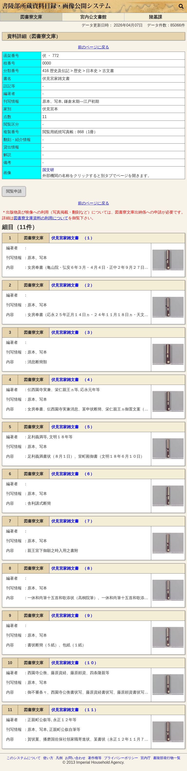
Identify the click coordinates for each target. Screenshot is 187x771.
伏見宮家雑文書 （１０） (74, 663)
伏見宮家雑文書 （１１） (74, 710)
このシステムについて (24, 758)
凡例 (59, 758)
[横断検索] (181, 6)
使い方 (48, 758)
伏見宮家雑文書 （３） (72, 332)
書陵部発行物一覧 (166, 758)
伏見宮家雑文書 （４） (72, 380)
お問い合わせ (75, 758)
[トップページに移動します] (56, 10)
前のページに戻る (93, 47)
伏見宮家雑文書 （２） (72, 285)
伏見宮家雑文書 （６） (72, 474)
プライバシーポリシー (121, 758)
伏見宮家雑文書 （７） (72, 521)
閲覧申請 (14, 191)
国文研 (48, 170)
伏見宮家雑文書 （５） (72, 427)
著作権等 (95, 758)
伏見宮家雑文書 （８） (72, 568)
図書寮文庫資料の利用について (41, 218)
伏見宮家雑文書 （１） (72, 238)
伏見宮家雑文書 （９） (72, 615)
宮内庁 (145, 758)
